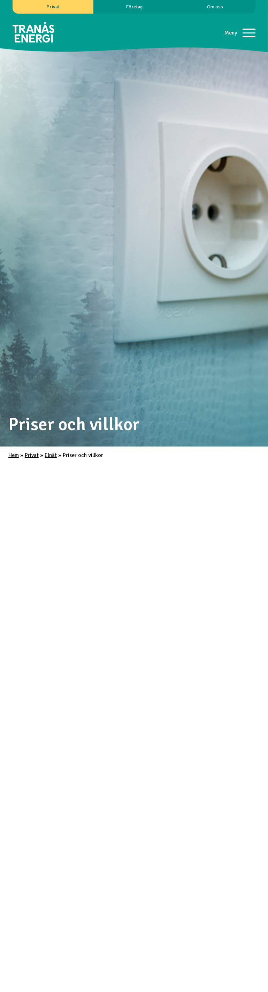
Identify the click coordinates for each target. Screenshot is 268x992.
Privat (53, 6)
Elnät (51, 455)
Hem (13, 455)
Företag (134, 6)
